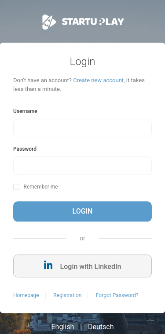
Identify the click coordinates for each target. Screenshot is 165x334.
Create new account (98, 80)
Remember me (40, 187)
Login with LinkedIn (82, 266)
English (62, 327)
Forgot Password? (117, 296)
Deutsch (101, 327)
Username (25, 112)
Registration (67, 296)
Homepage (26, 296)
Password (25, 149)
